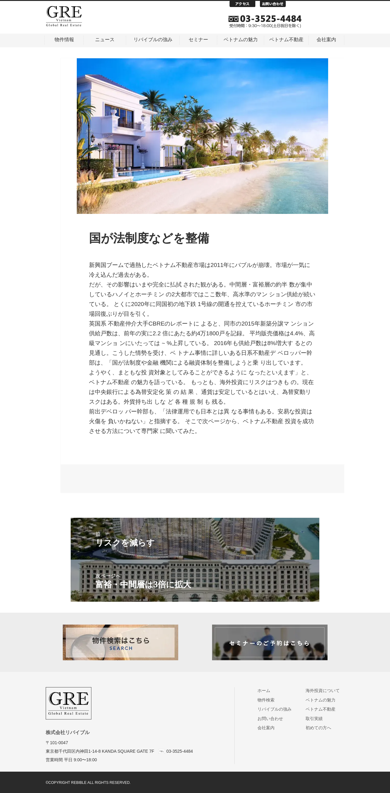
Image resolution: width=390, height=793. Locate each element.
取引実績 (316, 718)
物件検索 (269, 699)
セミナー (198, 39)
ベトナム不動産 (286, 39)
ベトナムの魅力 (241, 39)
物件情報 (64, 39)
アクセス (244, 5)
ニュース (105, 39)
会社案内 (326, 39)
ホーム (266, 690)
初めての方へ (320, 727)
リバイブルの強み (152, 39)
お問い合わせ (275, 5)
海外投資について (324, 690)
